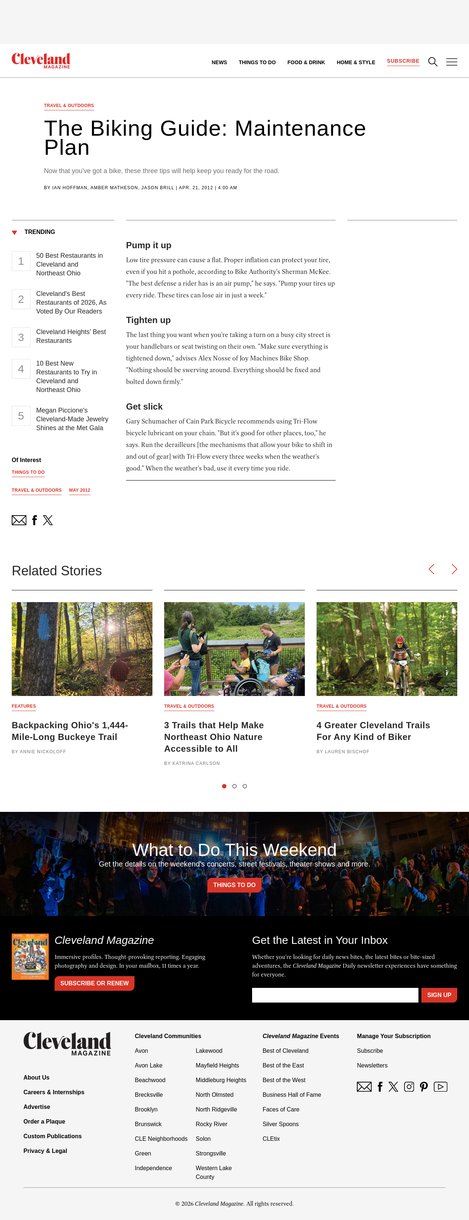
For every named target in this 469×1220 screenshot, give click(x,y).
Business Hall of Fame (292, 1095)
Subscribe (403, 61)
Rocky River (211, 1124)
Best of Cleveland (286, 1051)
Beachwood (150, 1080)
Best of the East (283, 1065)
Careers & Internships (53, 1092)
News (219, 62)
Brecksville (149, 1095)
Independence (153, 1168)
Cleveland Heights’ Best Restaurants (71, 336)
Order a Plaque (44, 1121)
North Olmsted (214, 1095)
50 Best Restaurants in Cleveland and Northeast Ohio (69, 264)
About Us (36, 1077)
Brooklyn (146, 1109)
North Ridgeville (216, 1109)
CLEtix (271, 1139)
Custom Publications (52, 1136)
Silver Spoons (281, 1124)
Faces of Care (281, 1109)
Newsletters (372, 1065)
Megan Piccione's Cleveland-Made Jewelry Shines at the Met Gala (72, 419)
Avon (141, 1051)
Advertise (36, 1107)
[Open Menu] (451, 62)
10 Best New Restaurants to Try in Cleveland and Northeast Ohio (66, 376)
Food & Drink (306, 62)
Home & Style (356, 62)
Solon (203, 1139)
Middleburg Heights (221, 1080)
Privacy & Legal (45, 1151)
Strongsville (211, 1153)
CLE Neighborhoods (161, 1139)
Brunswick (148, 1124)
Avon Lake (148, 1065)
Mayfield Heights (217, 1065)
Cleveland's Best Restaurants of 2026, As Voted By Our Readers (71, 302)
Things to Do (257, 62)
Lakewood (209, 1051)
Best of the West (284, 1080)
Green (143, 1153)
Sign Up (439, 995)
